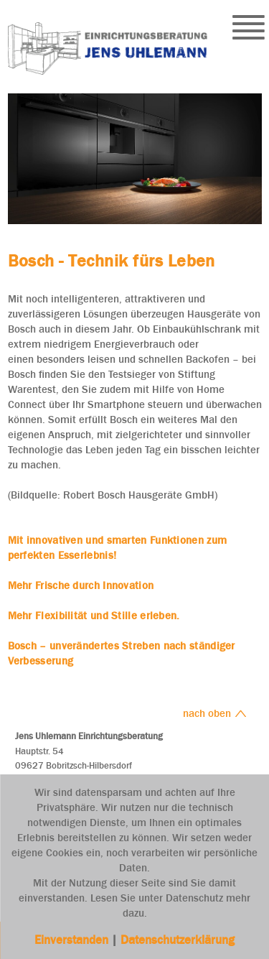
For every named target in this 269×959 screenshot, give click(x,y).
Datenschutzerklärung (178, 940)
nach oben (215, 713)
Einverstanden (72, 940)
